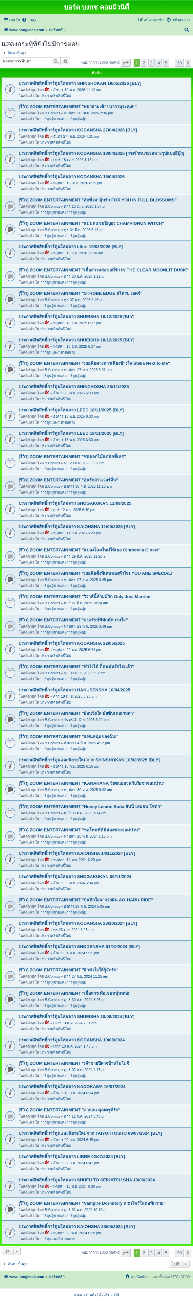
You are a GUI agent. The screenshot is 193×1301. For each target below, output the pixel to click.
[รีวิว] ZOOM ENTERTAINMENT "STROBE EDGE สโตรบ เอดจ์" (80, 293)
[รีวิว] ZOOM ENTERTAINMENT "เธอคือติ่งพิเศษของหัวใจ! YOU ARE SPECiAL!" (97, 573)
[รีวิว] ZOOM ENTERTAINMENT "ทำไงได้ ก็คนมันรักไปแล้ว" (76, 666)
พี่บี (47, 90)
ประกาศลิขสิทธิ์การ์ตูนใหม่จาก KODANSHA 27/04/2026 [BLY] (78, 130)
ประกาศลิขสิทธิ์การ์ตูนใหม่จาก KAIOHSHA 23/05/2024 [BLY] (77, 1226)
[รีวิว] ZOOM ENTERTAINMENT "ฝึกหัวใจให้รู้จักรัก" (68, 969)
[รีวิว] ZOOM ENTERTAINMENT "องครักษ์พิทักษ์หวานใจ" (73, 619)
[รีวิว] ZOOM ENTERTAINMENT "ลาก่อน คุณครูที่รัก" (69, 1109)
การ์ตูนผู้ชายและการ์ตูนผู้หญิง (63, 119)
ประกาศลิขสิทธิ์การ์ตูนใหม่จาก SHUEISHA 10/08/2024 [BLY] (77, 1016)
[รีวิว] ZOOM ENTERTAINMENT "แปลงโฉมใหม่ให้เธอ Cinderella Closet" (90, 549)
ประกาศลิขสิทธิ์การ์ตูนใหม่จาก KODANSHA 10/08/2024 (72, 1039)
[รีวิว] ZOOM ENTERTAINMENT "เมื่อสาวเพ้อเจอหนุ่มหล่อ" (75, 993)
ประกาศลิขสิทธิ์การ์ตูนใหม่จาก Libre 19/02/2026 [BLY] (71, 246)
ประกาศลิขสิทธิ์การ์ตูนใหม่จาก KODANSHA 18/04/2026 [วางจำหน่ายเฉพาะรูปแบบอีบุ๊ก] (101, 153)
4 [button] (159, 63)
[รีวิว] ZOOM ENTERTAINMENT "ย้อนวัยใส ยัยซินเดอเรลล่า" (77, 713)
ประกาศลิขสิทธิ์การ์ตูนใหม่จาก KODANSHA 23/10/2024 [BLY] (78, 923)
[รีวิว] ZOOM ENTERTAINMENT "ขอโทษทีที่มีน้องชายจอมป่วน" (79, 829)
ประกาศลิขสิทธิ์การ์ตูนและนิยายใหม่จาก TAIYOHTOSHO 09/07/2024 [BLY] (90, 1133)
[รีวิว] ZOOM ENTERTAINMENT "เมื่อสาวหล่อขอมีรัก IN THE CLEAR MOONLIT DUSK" (103, 269)
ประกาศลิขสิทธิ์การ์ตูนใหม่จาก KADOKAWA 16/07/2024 (72, 1086)
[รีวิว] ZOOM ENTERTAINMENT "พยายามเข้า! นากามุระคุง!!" (78, 106)
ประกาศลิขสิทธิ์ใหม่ (55, 96)
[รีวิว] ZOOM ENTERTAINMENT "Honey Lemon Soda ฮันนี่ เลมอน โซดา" (90, 806)
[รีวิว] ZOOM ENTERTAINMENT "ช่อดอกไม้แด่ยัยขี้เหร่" (72, 456)
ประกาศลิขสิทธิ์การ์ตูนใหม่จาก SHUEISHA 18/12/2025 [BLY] (77, 316)
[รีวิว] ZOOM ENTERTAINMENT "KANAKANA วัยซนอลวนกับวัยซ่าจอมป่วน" (92, 783)
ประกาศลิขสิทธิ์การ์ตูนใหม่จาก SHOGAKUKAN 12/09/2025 (75, 503)
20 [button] (179, 63)
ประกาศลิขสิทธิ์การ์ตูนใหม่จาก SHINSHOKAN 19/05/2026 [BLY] (80, 83)
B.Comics (52, 113)
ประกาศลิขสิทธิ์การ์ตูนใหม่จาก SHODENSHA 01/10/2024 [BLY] (79, 946)
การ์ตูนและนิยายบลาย (57, 352)
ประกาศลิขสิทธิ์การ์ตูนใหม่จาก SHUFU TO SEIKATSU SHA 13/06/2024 (87, 1179)
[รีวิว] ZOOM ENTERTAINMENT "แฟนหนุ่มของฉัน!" (68, 736)
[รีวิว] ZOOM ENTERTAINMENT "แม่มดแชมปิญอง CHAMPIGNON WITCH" (91, 223)
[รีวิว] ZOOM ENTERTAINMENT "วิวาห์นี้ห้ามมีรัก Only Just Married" (86, 596)
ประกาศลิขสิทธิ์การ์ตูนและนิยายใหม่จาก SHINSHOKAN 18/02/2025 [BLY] (89, 759)
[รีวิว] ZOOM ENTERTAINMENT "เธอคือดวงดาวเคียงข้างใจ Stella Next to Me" (94, 363)
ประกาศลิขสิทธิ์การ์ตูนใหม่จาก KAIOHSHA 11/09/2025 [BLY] (77, 526)
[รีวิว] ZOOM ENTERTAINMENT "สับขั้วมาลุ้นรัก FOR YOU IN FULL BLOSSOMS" (98, 199)
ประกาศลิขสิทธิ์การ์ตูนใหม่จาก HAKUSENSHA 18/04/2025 (74, 689)
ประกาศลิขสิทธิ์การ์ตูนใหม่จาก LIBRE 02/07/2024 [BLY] (72, 1156)
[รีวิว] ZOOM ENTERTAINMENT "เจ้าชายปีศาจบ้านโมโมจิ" (75, 1063)
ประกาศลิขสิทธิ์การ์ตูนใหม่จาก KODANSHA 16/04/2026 (72, 176)
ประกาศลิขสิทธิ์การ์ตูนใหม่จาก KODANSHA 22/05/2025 (72, 643)
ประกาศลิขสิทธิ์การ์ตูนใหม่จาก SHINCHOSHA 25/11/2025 (74, 386)
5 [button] (166, 63)
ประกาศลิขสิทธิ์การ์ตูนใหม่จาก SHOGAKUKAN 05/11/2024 (75, 876)
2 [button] (144, 63)
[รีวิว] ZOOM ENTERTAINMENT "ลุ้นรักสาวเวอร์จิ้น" (68, 479)
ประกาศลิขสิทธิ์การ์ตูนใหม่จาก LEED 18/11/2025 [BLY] (71, 409)
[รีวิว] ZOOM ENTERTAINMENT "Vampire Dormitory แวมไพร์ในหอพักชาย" (92, 1203)
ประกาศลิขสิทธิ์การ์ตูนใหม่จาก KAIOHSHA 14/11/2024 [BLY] (77, 853)
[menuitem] (29, 20)
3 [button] (151, 63)
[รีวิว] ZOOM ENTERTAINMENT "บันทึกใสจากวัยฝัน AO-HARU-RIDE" (86, 899)
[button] (126, 63)
